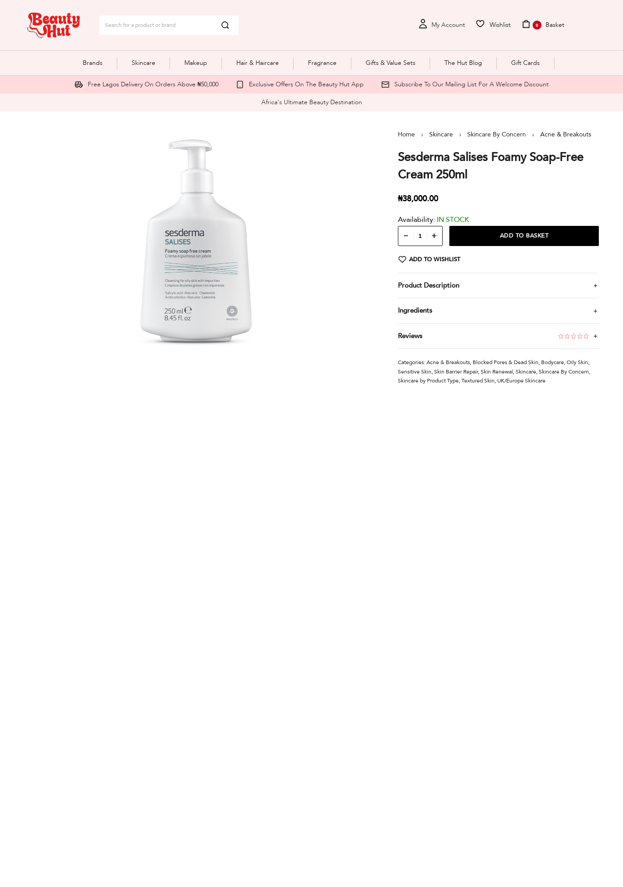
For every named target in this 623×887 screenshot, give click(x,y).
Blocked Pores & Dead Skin (505, 362)
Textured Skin (478, 380)
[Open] (492, 25)
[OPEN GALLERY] (196, 241)
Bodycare (552, 362)
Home (406, 134)
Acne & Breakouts (565, 134)
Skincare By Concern (496, 134)
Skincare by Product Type (428, 380)
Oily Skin (577, 362)
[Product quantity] (420, 236)
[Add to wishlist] (429, 259)
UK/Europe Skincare (521, 380)
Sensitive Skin (414, 371)
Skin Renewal (497, 371)
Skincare (441, 134)
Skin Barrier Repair (456, 371)
